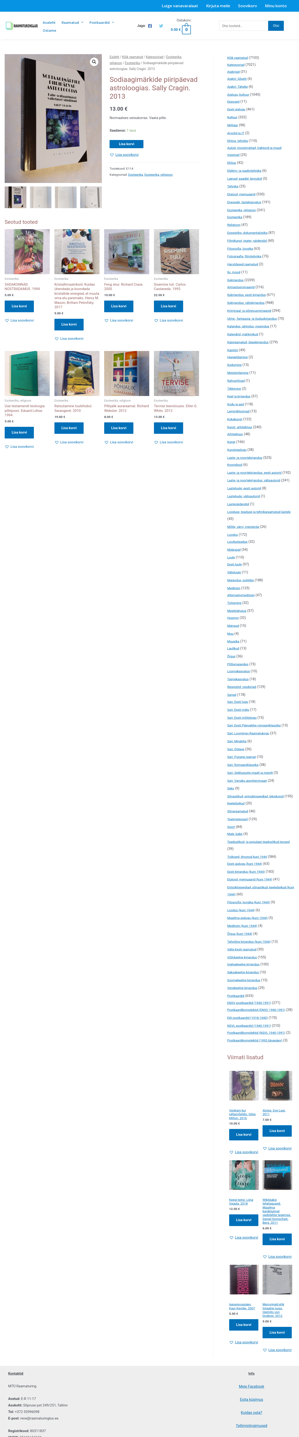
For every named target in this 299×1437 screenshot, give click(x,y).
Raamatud (72, 22)
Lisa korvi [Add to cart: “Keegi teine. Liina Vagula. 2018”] (243, 1257)
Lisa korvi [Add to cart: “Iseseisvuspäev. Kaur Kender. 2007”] (243, 1369)
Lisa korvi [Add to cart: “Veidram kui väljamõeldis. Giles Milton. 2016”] (243, 1171)
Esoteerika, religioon (158, 174)
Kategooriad (154, 57)
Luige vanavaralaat (180, 5)
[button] (94, 62)
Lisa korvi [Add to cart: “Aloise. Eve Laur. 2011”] (277, 1166)
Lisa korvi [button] (19, 307)
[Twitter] (161, 26)
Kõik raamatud (132, 57)
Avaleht (49, 22)
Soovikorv (247, 5)
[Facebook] (150, 26)
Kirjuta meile (218, 5)
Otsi (276, 26)
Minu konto (276, 5)
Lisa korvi (126, 144)
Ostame (49, 30)
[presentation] (81, 22)
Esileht (114, 57)
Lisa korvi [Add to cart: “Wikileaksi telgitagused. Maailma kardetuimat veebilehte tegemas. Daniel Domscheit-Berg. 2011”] (277, 1282)
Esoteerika (132, 63)
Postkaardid (101, 22)
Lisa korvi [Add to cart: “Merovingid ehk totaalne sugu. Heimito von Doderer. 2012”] (277, 1377)
